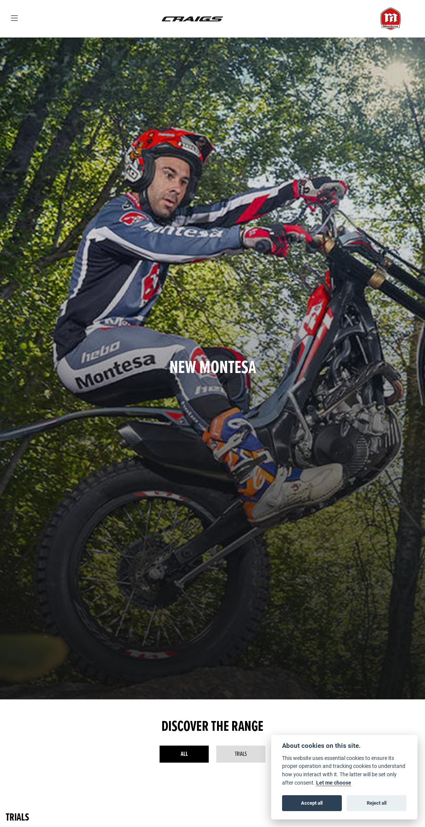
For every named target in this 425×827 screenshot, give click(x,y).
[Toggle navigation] (14, 18)
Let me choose (333, 782)
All (184, 754)
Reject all (376, 802)
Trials (241, 754)
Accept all (312, 802)
